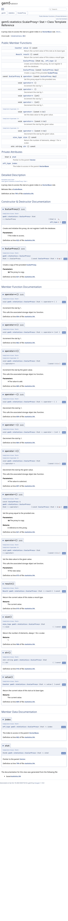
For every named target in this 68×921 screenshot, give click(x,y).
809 (17, 702)
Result (19, 54)
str (24, 146)
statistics (12, 13)
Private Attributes (61, 16)
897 (17, 486)
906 (17, 644)
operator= (27, 76)
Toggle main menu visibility (3, 8)
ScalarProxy (21, 13)
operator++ (28, 83)
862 (17, 343)
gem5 (4, 13)
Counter (18, 48)
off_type (49, 61)
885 (17, 386)
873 (17, 575)
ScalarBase (17, 189)
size (25, 137)
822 (17, 240)
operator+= (28, 121)
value (25, 48)
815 (17, 608)
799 (17, 763)
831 (17, 277)
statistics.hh (18, 36)
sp (57, 70)
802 (17, 737)
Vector (33, 160)
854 (17, 316)
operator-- (28, 89)
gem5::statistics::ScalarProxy (16, 216)
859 (17, 416)
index (14, 163)
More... (59, 32)
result (26, 54)
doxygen (37, 783)
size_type (17, 137)
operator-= (28, 131)
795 (16, 193)
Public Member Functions (47, 16)
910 (17, 669)
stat (14, 157)
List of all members (61, 19)
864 (17, 442)
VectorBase (47, 32)
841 (17, 532)
